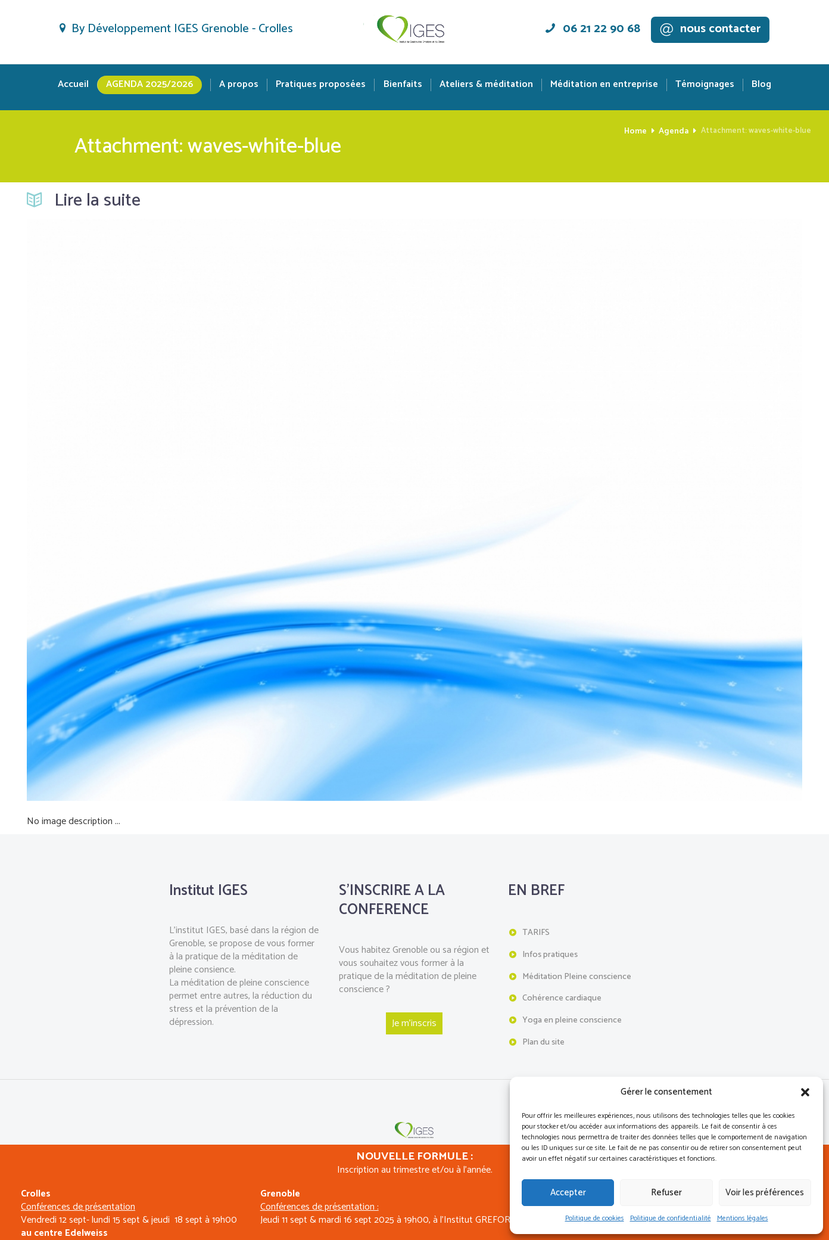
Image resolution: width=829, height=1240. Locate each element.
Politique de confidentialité (670, 1218)
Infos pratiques (549, 954)
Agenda (674, 131)
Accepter (568, 1192)
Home (638, 131)
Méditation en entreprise (604, 85)
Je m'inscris (414, 1023)
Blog (761, 85)
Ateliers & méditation (486, 85)
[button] (805, 1092)
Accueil (73, 85)
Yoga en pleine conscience (571, 1017)
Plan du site (543, 1039)
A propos (238, 85)
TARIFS (536, 932)
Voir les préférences (764, 1192)
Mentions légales (742, 1218)
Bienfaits (403, 85)
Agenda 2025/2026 (149, 84)
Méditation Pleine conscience (576, 975)
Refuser (666, 1192)
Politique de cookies (594, 1218)
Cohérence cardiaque (561, 996)
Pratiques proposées (321, 85)
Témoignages (704, 85)
